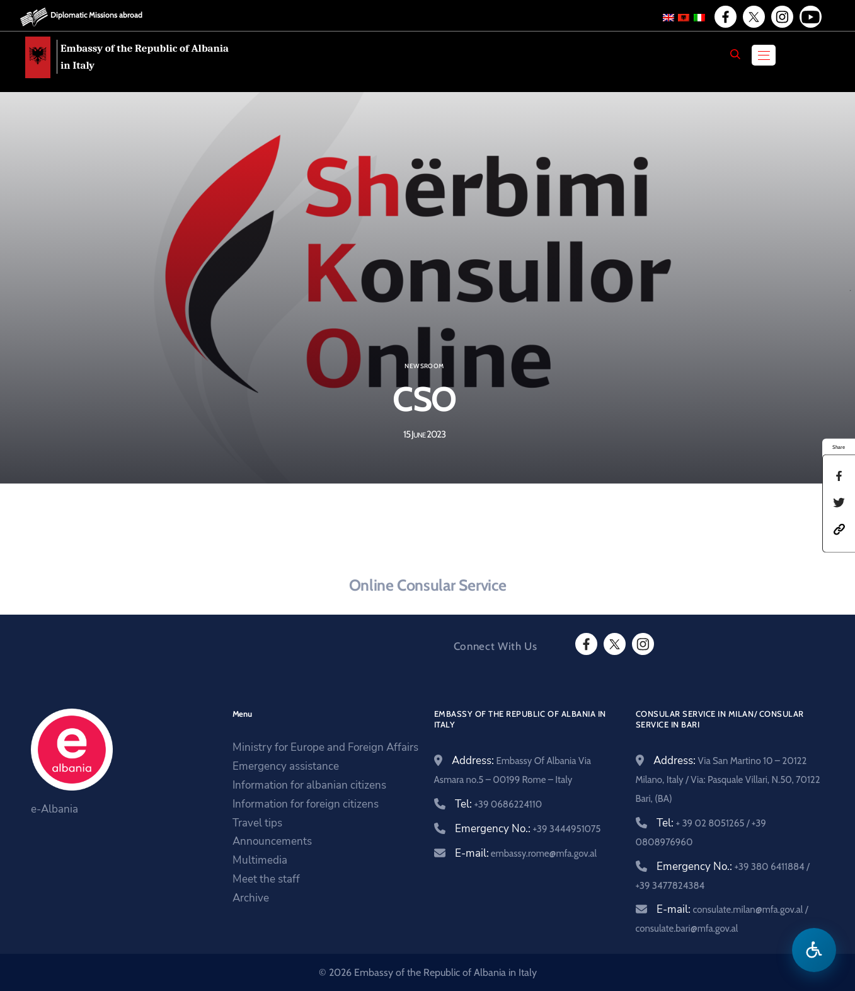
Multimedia (259, 860)
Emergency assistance (285, 766)
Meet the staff (266, 879)
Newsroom (424, 366)
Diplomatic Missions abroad (96, 15)
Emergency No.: (528, 828)
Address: (728, 778)
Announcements (272, 841)
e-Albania (54, 809)
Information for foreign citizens (305, 804)
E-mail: (526, 853)
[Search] (735, 54)
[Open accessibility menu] (814, 950)
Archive (250, 898)
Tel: (498, 804)
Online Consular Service (427, 585)
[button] (839, 528)
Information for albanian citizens (309, 785)
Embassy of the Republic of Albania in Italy (144, 56)
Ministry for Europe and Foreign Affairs (325, 747)
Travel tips (257, 823)
